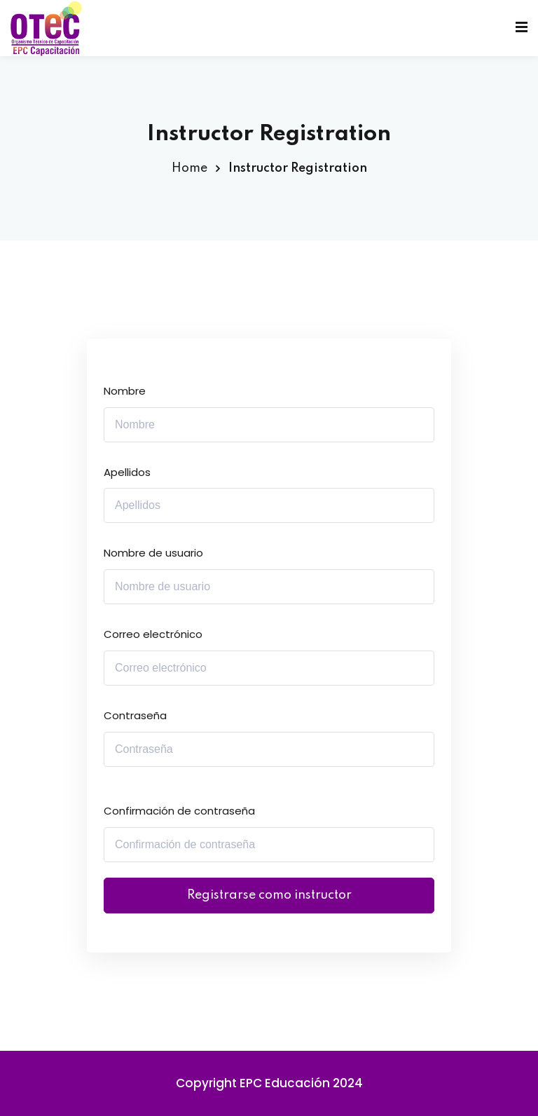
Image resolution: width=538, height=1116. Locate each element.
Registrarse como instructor (269, 895)
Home (189, 168)
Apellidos (127, 472)
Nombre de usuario (153, 552)
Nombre (125, 390)
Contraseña (135, 715)
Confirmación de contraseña (179, 810)
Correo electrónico (153, 634)
